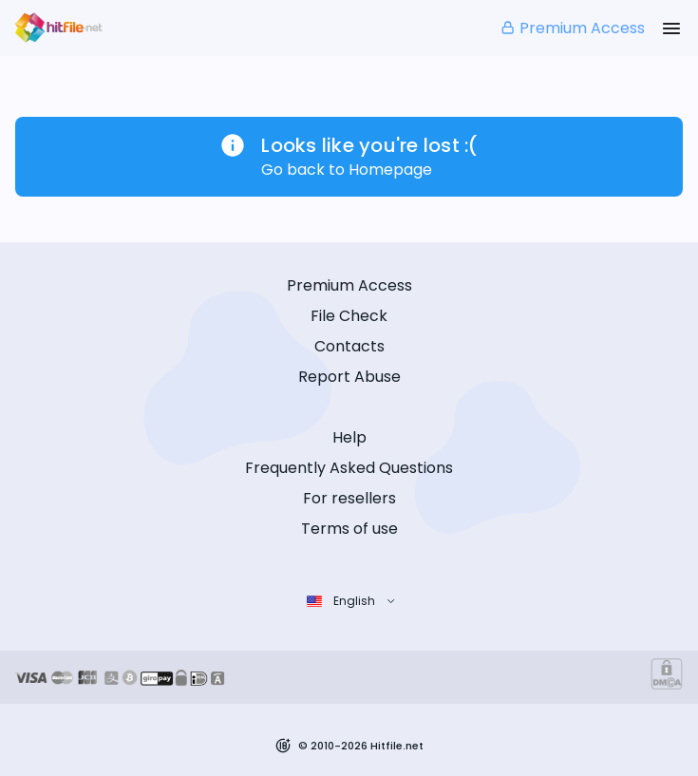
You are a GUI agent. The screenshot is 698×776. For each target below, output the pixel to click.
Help (349, 437)
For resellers (349, 498)
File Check (349, 316)
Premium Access (572, 28)
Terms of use (349, 528)
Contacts (349, 346)
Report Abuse (349, 377)
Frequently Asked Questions (349, 468)
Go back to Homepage (346, 169)
